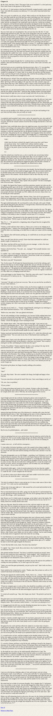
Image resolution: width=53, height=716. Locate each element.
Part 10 (3, 707)
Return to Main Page (7, 710)
